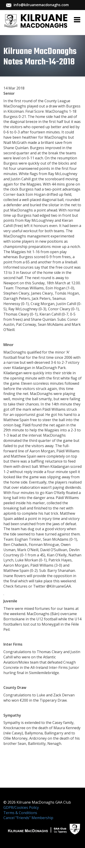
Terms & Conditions (20, 812)
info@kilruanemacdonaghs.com (41, 4)
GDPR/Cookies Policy (21, 807)
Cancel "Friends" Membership (28, 817)
